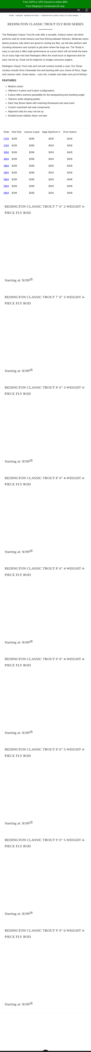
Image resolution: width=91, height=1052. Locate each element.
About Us (67, 1023)
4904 (6, 172)
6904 (6, 193)
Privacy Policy (24, 1029)
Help (24, 1023)
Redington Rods (31, 15)
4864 (6, 166)
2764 (6, 138)
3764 (6, 145)
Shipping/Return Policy (67, 1029)
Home (11, 15)
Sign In (24, 1040)
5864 (6, 179)
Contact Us (24, 1034)
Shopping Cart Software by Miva (55, 1047)
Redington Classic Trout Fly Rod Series (60, 15)
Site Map (67, 1034)
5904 (6, 186)
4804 (6, 159)
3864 (6, 152)
